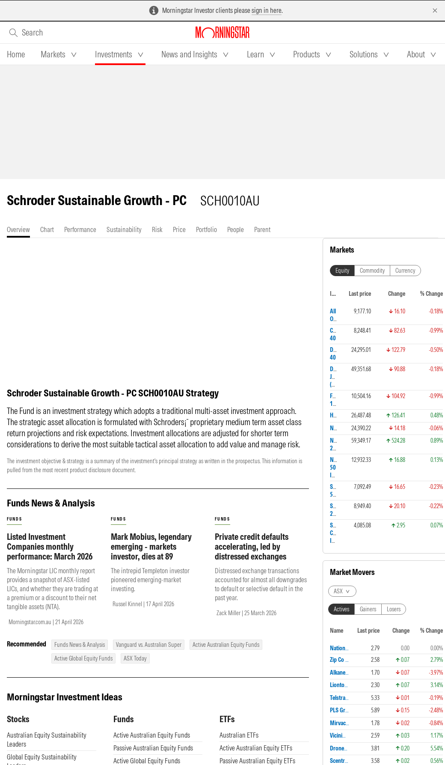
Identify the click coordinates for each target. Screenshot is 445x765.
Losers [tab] (393, 609)
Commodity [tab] (372, 270)
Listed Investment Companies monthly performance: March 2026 (49, 546)
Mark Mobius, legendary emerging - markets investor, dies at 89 (151, 546)
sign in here (267, 10)
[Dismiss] (435, 10)
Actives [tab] (341, 609)
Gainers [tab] (368, 609)
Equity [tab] (342, 270)
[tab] (16, 54)
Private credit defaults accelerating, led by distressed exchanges (251, 546)
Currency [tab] (405, 270)
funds (14, 519)
